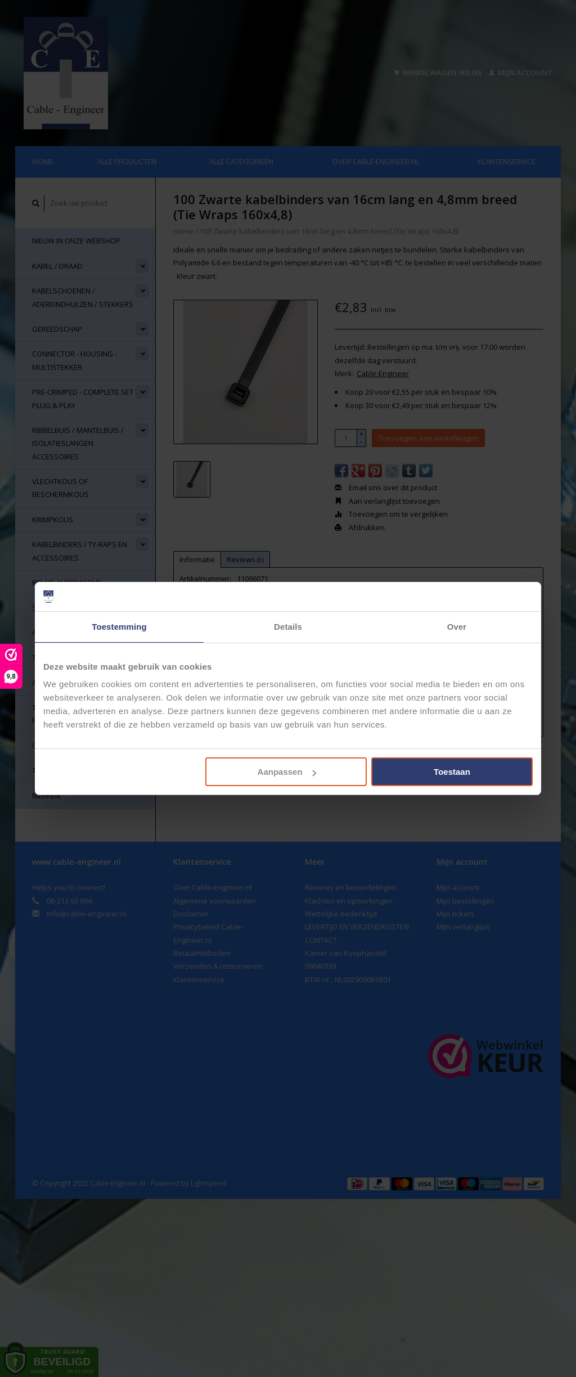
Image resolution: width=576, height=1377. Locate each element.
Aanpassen (287, 771)
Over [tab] (457, 626)
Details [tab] (288, 626)
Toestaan (452, 771)
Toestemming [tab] (119, 626)
